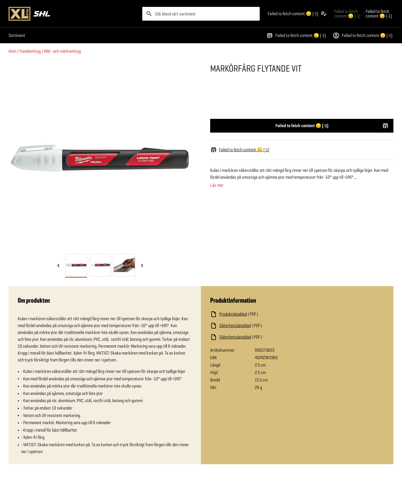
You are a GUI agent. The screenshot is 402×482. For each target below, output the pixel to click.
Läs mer (217, 185)
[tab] (76, 265)
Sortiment (17, 35)
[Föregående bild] (58, 266)
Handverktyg (30, 51)
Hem (12, 51)
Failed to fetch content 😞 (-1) (296, 35)
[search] (201, 14)
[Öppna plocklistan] (297, 13)
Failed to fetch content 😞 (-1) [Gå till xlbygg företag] (347, 13)
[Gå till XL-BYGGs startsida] (73, 14)
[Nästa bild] (142, 266)
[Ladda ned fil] (267, 314)
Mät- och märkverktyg (62, 51)
